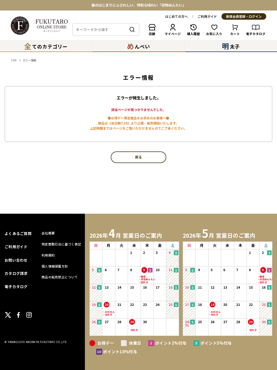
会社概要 (48, 233)
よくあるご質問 (18, 233)
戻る (138, 157)
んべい (138, 46)
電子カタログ (16, 286)
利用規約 (48, 255)
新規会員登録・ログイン (244, 17)
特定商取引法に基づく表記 (61, 244)
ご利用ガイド (207, 16)
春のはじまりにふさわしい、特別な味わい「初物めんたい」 (138, 5)
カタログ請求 (16, 273)
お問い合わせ (16, 260)
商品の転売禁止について (59, 277)
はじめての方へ (176, 16)
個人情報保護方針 (54, 266)
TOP (13, 60)
